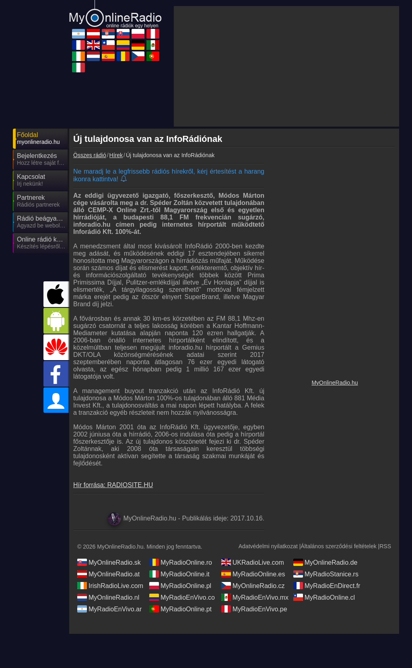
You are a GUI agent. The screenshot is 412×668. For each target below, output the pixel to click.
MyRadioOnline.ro (180, 590)
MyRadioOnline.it (179, 602)
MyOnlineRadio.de (325, 590)
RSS (385, 574)
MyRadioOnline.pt (180, 637)
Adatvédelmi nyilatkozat (268, 574)
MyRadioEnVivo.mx (254, 625)
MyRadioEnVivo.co (182, 625)
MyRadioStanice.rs (325, 602)
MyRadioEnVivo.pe (254, 637)
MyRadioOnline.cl (324, 625)
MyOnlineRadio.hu (334, 451)
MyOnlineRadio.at (108, 602)
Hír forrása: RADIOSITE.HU (113, 412)
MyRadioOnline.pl (180, 613)
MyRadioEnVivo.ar (109, 637)
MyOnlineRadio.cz (253, 613)
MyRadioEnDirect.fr (326, 613)
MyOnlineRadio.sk (109, 590)
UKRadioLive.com (252, 590)
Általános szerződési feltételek (338, 574)
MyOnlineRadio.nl (108, 625)
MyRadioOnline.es (253, 602)
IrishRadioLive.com (110, 613)
